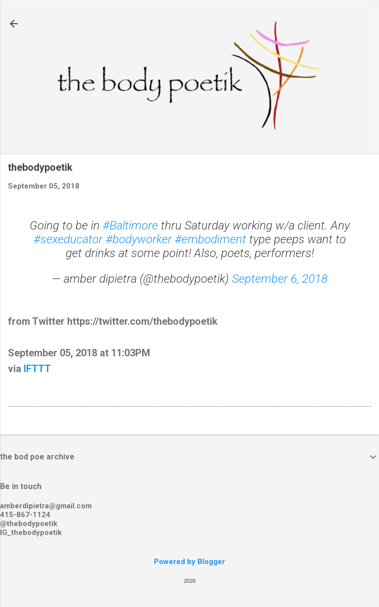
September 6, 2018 (280, 279)
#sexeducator (68, 239)
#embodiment (210, 239)
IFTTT (37, 369)
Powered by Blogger (189, 561)
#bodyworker (139, 239)
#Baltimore (130, 225)
